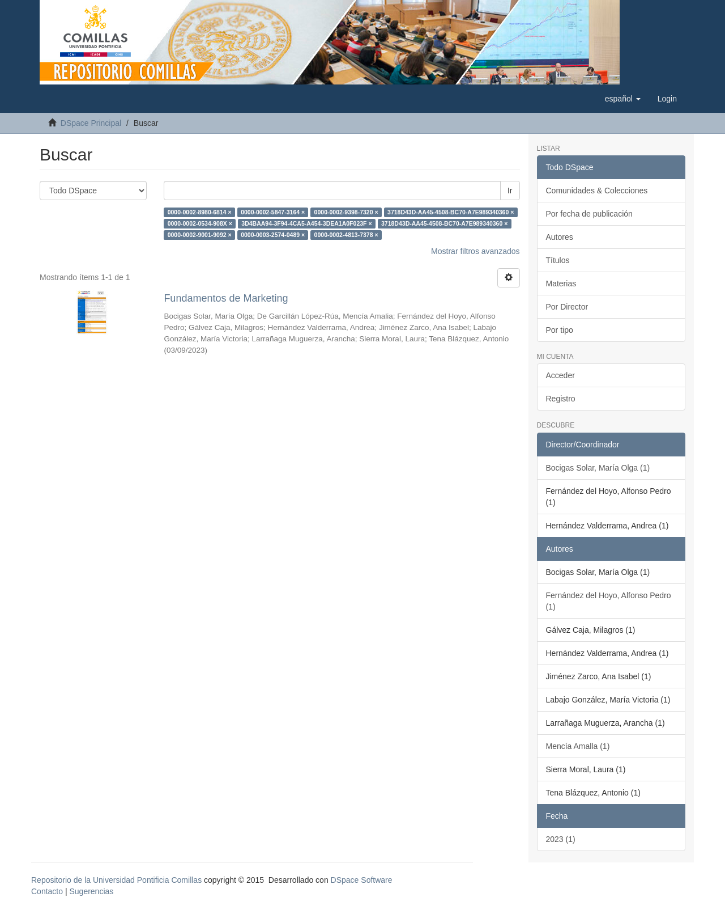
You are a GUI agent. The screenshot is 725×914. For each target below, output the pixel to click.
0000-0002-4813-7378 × (346, 234)
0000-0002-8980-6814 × (200, 212)
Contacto (47, 891)
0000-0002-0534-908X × (200, 223)
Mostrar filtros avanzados (475, 251)
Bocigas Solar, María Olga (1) (598, 467)
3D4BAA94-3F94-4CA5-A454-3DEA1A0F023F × (306, 223)
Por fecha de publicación (589, 213)
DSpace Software (362, 880)
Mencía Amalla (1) (578, 746)
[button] (622, 98)
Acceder (560, 375)
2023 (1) (560, 839)
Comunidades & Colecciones (597, 190)
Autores (559, 237)
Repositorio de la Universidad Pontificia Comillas (116, 880)
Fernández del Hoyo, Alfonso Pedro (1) (608, 601)
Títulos (558, 260)
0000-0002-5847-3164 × (273, 212)
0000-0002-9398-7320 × (346, 212)
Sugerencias (91, 891)
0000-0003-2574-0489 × (273, 234)
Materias (561, 283)
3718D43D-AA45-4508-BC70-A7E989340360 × (450, 212)
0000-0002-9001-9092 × (200, 234)
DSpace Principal (91, 123)
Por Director (567, 306)
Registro (560, 398)
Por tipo (559, 330)
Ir (510, 190)
